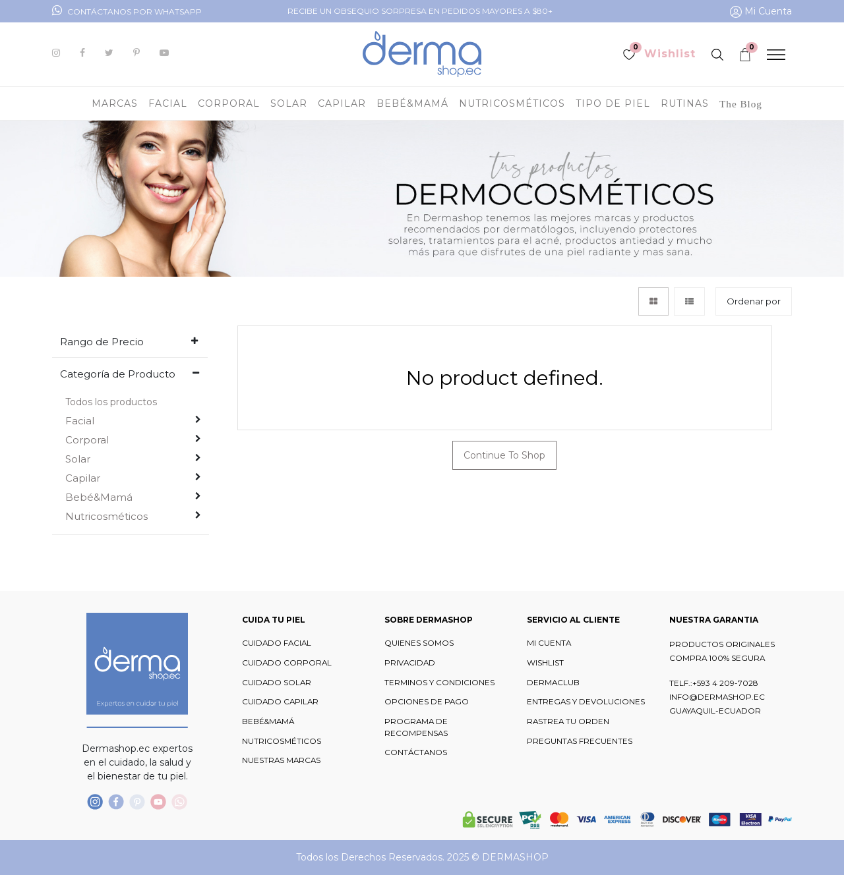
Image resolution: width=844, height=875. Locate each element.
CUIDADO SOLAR (276, 682)
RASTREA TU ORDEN (568, 721)
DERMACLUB (553, 682)
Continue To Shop (504, 455)
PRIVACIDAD (409, 662)
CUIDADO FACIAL (276, 643)
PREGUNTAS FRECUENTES (579, 741)
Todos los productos (111, 402)
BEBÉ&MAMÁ (268, 721)
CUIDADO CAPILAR (280, 701)
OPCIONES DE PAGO (426, 701)
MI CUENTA (549, 643)
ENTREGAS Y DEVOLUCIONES (586, 701)
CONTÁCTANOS (415, 752)
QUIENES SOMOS (419, 643)
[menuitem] (741, 103)
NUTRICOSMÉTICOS (281, 741)
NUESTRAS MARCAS (281, 760)
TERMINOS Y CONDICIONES (439, 682)
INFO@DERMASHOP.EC (717, 697)
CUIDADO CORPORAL (287, 662)
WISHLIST (545, 662)
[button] (753, 301)
